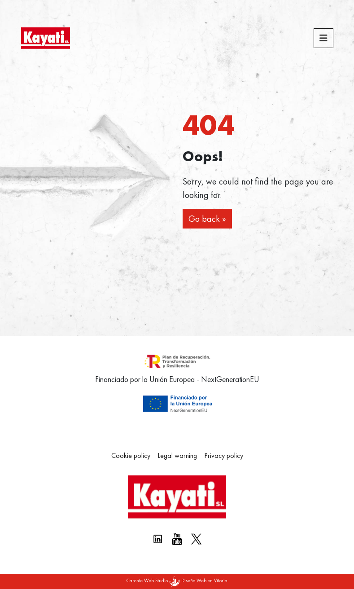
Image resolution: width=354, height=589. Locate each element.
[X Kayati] (196, 539)
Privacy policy (223, 455)
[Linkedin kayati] (158, 539)
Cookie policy (130, 455)
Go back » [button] (207, 218)
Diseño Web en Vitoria (204, 580)
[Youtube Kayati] (177, 539)
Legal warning (177, 455)
